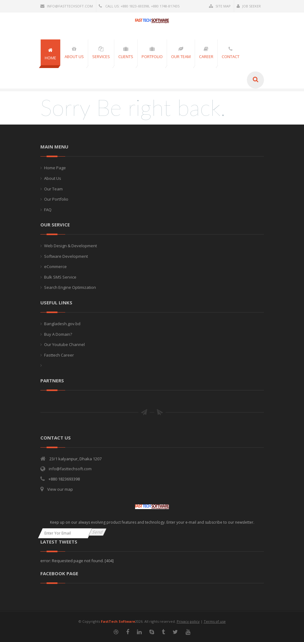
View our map (60, 489)
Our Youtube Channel (64, 344)
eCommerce (55, 266)
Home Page (55, 168)
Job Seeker (249, 6)
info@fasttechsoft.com (66, 6)
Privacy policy (188, 621)
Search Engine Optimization (70, 287)
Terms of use (215, 621)
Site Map (220, 6)
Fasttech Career (59, 355)
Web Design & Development (70, 245)
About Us (52, 178)
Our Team (53, 189)
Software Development (66, 256)
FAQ (48, 209)
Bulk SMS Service (60, 277)
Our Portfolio (56, 199)
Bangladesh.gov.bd (62, 323)
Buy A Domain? (58, 334)
